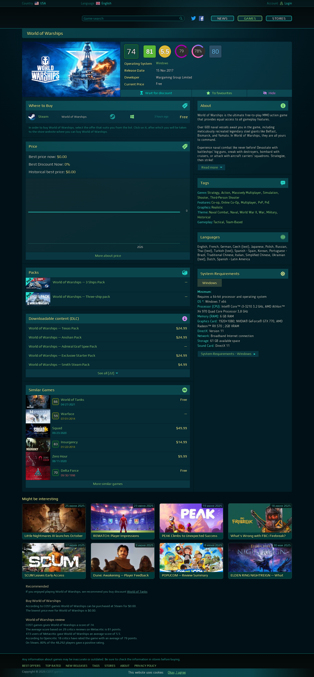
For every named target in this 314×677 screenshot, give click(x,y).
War (261, 212)
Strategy (213, 193)
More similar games (108, 484)
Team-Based (234, 222)
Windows (162, 63)
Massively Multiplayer (246, 193)
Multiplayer (248, 202)
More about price (108, 256)
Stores (279, 18)
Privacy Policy (145, 665)
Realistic (217, 207)
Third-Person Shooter (225, 197)
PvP (260, 202)
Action (225, 193)
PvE (267, 202)
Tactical (218, 222)
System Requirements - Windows (228, 354)
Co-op (215, 202)
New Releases (76, 665)
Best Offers (31, 665)
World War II (248, 212)
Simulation (270, 193)
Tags (96, 665)
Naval (234, 212)
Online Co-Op (230, 202)
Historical (203, 217)
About (125, 665)
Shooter (202, 197)
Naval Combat (218, 212)
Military (271, 212)
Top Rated (53, 665)
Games (250, 18)
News (222, 18)
